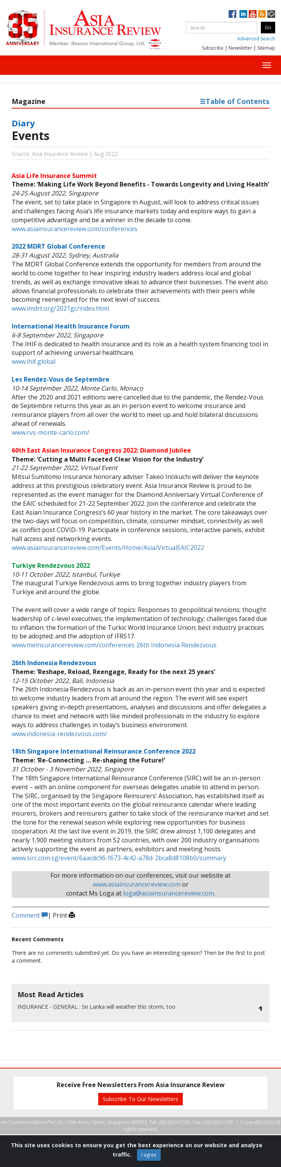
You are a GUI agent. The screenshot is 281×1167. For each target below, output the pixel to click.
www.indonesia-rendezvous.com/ (59, 734)
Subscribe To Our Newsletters (140, 1099)
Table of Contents (234, 101)
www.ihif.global (34, 361)
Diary (23, 123)
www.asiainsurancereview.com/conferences (74, 229)
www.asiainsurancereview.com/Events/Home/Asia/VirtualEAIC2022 (108, 547)
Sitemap (266, 48)
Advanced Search (256, 38)
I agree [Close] (148, 1154)
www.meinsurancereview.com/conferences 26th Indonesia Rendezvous (114, 645)
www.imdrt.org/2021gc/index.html (60, 308)
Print (64, 915)
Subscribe (213, 48)
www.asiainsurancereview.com (136, 884)
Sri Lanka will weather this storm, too (96, 1006)
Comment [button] (30, 915)
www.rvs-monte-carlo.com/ (50, 432)
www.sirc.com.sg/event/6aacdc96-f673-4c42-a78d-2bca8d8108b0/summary (119, 858)
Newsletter (240, 48)
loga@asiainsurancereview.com (168, 893)
